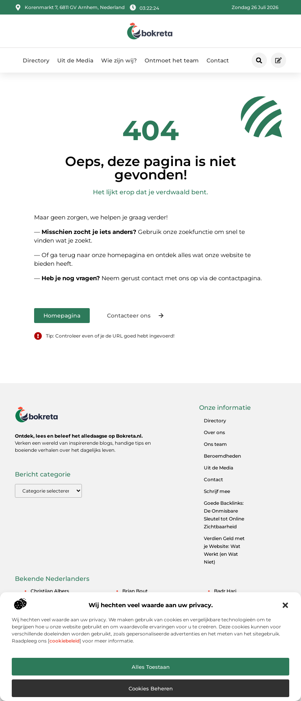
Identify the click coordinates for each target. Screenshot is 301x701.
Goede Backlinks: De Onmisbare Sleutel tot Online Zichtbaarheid (224, 514)
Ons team (215, 444)
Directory (36, 60)
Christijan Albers (50, 591)
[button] (285, 605)
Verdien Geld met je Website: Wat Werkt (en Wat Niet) (224, 550)
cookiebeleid (64, 641)
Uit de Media (75, 60)
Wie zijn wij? (119, 60)
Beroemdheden (222, 456)
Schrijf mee (217, 491)
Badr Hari (225, 591)
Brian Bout (135, 591)
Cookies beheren (151, 688)
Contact (218, 60)
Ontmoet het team (172, 60)
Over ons (214, 432)
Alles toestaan (151, 667)
